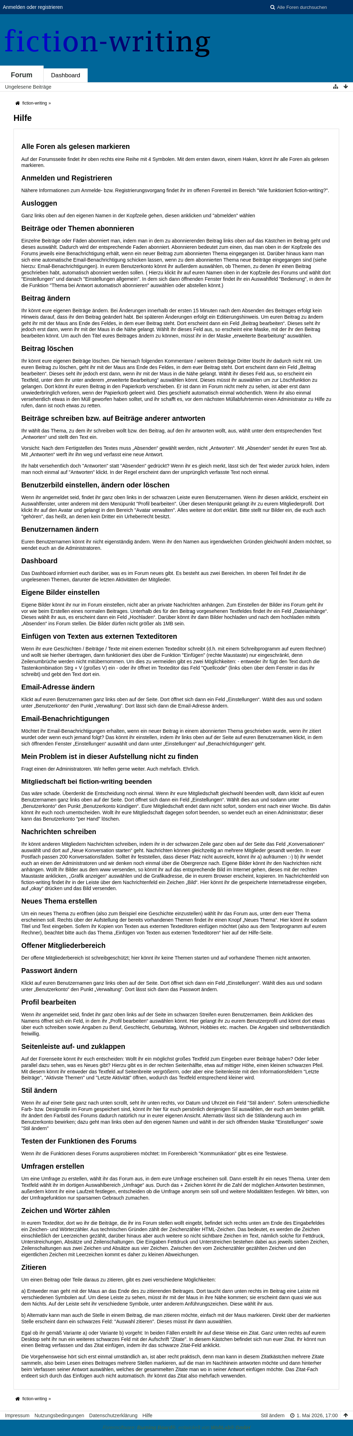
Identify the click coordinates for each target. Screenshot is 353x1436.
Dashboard (65, 75)
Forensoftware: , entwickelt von (176, 1427)
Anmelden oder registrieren (33, 7)
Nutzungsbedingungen (59, 1415)
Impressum (17, 1415)
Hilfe (148, 1415)
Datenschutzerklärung (113, 1415)
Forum (22, 75)
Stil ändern (273, 1415)
